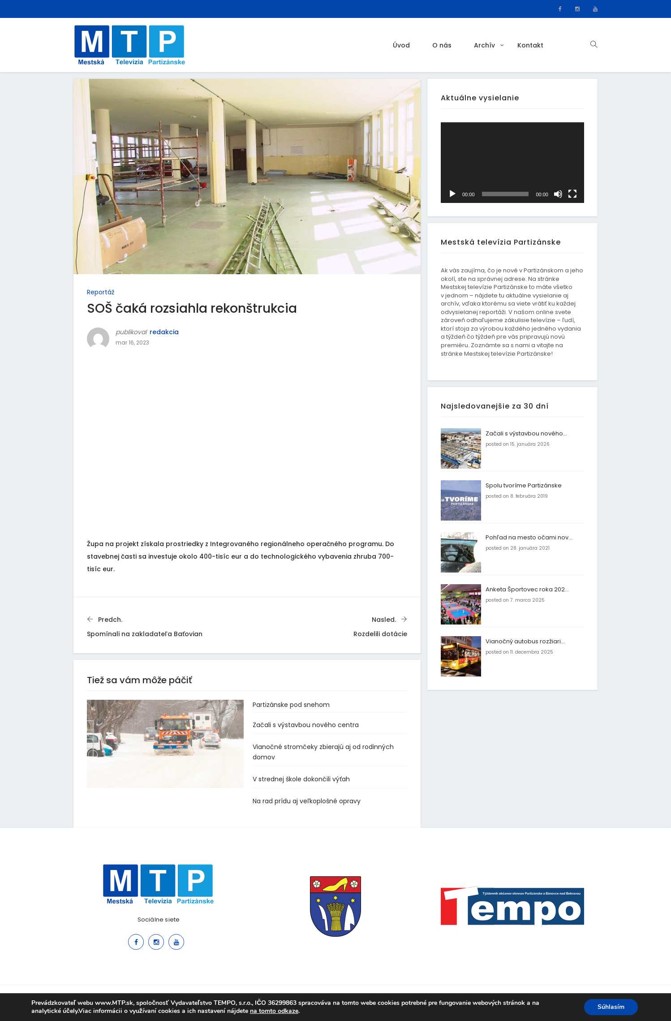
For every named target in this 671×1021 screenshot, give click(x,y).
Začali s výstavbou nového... (526, 433)
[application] (512, 162)
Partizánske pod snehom (291, 704)
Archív (484, 45)
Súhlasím (611, 1007)
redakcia (164, 331)
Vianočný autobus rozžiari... (525, 641)
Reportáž (100, 292)
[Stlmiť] (558, 194)
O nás (442, 45)
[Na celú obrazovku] (572, 194)
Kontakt (530, 45)
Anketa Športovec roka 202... (527, 589)
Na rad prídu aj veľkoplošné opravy (307, 801)
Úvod (401, 45)
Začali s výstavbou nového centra (306, 724)
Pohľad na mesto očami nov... (529, 537)
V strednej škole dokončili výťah (301, 779)
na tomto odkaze (274, 1011)
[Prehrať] (452, 194)
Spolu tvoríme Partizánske (524, 485)
